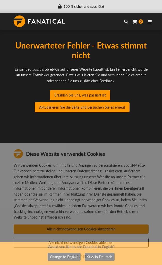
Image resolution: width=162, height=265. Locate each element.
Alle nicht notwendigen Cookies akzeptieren (81, 229)
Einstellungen (81, 256)
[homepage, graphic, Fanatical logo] (39, 21)
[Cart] (137, 21)
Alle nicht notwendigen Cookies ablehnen (81, 242)
